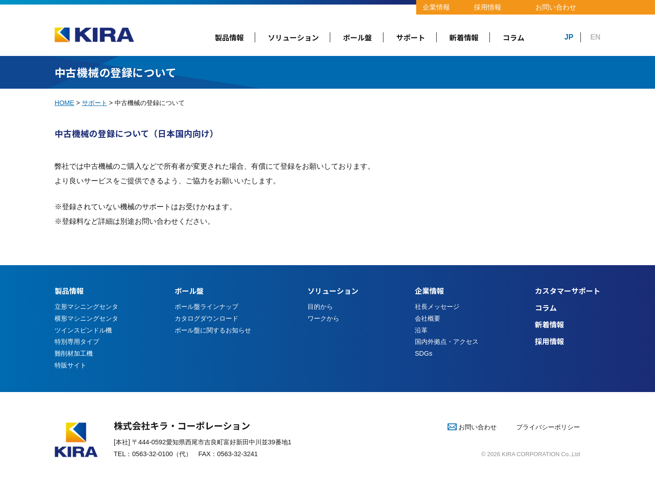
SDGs (423, 353)
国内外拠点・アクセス (447, 341)
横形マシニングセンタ (86, 318)
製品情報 (229, 37)
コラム (513, 37)
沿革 (421, 330)
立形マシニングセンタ (86, 306)
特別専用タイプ (77, 341)
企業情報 (436, 7)
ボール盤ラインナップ (206, 306)
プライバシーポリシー (548, 427)
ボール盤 (357, 37)
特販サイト (70, 365)
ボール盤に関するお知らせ (213, 330)
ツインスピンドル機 (83, 330)
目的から (320, 306)
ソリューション (293, 37)
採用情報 (487, 7)
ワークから (323, 318)
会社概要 (427, 318)
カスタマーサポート (567, 290)
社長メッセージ (437, 306)
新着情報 (464, 37)
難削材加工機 (74, 353)
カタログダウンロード (206, 318)
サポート (410, 37)
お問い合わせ (555, 7)
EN (595, 37)
